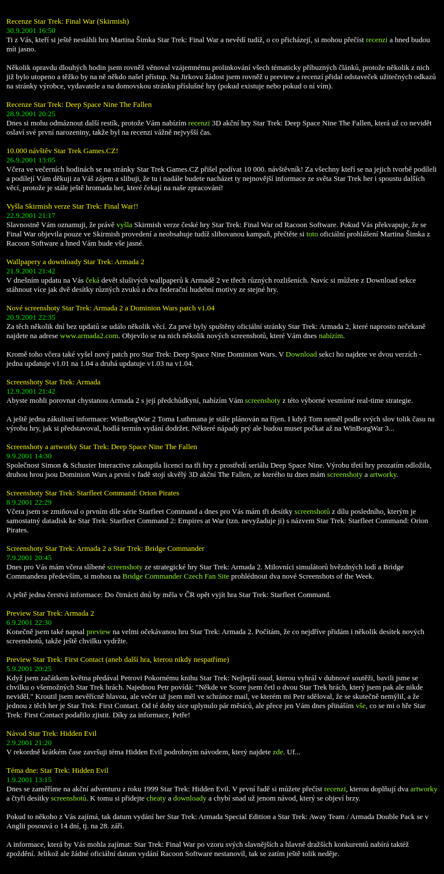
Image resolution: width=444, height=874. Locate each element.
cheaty (156, 798)
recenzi (377, 39)
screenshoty (262, 400)
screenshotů (312, 511)
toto (312, 233)
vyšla (124, 224)
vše (360, 705)
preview (99, 631)
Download (301, 354)
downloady (189, 798)
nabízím (331, 335)
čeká (92, 280)
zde (278, 751)
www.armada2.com (89, 335)
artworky (383, 474)
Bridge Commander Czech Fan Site (176, 576)
